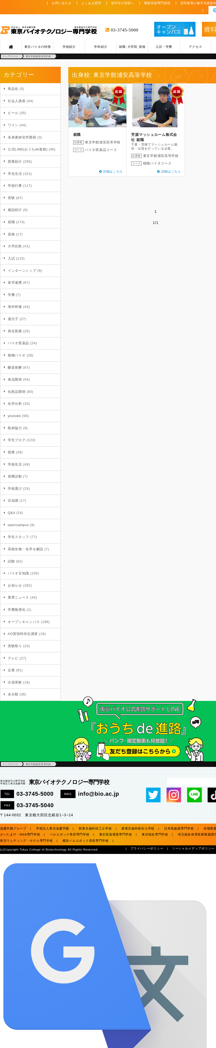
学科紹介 (100, 46)
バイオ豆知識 (18, 573)
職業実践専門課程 (157, 3)
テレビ (13, 658)
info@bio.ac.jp (98, 794)
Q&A (11, 513)
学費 (11, 295)
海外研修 (15, 307)
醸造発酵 (15, 367)
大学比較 (15, 246)
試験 (11, 561)
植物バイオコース (157, 163)
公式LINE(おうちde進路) (28, 149)
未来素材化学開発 (22, 137)
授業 (11, 452)
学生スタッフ (18, 537)
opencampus (18, 525)
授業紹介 (15, 161)
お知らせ (15, 585)
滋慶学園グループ (13, 828)
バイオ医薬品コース (101, 150)
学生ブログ (17, 440)
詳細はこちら (113, 171)
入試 (11, 258)
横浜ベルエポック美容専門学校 (86, 840)
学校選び (15, 488)
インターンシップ (22, 271)
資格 (11, 234)
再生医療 (15, 331)
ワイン (13, 125)
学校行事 (15, 186)
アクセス (195, 46)
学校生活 (15, 464)
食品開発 (15, 379)
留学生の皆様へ (122, 3)
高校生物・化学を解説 (25, 549)
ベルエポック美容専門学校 (70, 834)
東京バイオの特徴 (37, 46)
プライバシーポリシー (146, 848)
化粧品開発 (17, 392)
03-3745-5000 (124, 30)
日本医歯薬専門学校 (179, 828)
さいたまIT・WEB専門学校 (20, 834)
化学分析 (15, 404)
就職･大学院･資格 (132, 46)
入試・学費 (164, 46)
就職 (11, 222)
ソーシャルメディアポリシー (193, 848)
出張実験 (15, 682)
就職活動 (15, 476)
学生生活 (15, 174)
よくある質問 (91, 3)
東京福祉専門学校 (155, 834)
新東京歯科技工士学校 (95, 828)
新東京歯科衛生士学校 (138, 828)
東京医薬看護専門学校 (115, 834)
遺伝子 (13, 319)
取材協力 (15, 428)
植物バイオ (17, 355)
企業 (11, 670)
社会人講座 (17, 101)
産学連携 (15, 282)
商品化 (13, 89)
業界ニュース (18, 597)
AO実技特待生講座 (23, 634)
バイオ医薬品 (18, 343)
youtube (14, 416)
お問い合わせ (61, 3)
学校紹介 (69, 46)
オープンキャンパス (24, 622)
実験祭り (15, 646)
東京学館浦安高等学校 (102, 142)
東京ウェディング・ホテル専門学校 (26, 840)
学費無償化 (17, 610)
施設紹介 (15, 210)
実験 (11, 198)
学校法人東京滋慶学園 (52, 828)
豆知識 (13, 500)
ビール (13, 113)
